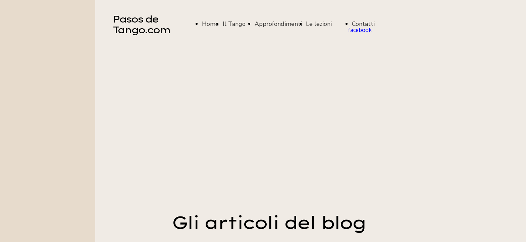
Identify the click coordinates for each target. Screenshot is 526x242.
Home (210, 24)
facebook (360, 30)
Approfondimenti (278, 24)
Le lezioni (319, 24)
